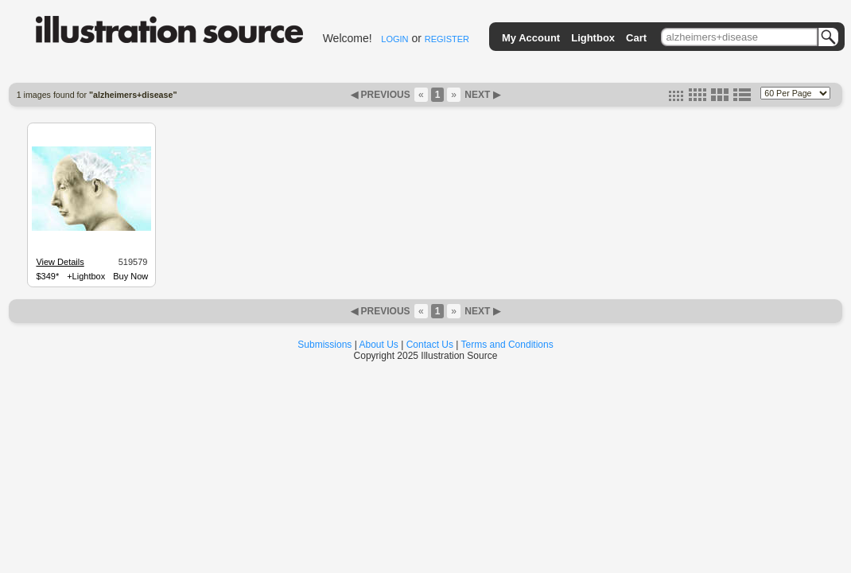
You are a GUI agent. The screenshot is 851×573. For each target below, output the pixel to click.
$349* (47, 276)
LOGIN (394, 39)
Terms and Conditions (507, 344)
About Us (378, 344)
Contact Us (429, 344)
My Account (531, 38)
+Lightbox (86, 276)
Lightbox (593, 38)
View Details (60, 262)
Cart (636, 38)
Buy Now (130, 276)
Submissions (324, 344)
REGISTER (447, 39)
